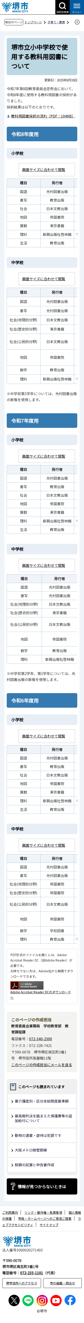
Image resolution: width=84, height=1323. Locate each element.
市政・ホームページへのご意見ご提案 (44, 1218)
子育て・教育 (56, 22)
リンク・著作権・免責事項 (43, 1212)
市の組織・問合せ (62, 1283)
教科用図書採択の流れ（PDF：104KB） (42, 116)
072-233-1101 (31, 1272)
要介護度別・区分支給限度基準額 (42, 1101)
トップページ (33, 22)
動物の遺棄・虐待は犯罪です (38, 1135)
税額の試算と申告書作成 (34, 1164)
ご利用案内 (10, 1212)
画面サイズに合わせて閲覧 (43, 169)
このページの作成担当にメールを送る (41, 1064)
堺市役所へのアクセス (21, 1283)
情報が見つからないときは (42, 1186)
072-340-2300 (40, 1038)
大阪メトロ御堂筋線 (31, 1150)
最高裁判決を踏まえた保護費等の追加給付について (43, 1118)
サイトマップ (49, 1225)
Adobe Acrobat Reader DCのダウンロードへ (40, 990)
